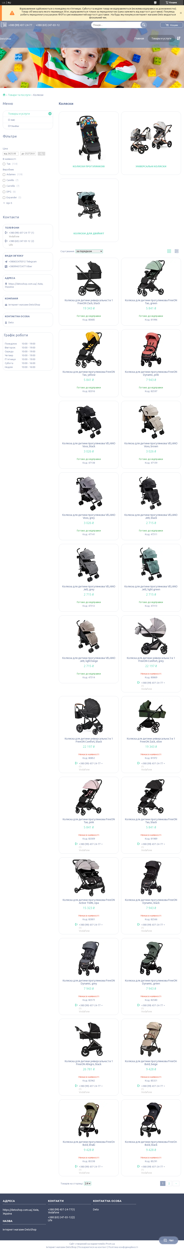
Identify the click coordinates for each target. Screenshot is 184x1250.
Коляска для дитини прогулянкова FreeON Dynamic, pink (151, 373)
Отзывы (13, 125)
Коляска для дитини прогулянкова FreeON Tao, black (151, 821)
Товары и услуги (161, 38)
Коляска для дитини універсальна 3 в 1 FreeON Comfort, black (89, 740)
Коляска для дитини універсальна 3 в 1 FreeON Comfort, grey (151, 659)
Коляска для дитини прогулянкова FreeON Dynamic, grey (89, 982)
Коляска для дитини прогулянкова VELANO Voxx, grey (88, 516)
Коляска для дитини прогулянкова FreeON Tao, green (151, 302)
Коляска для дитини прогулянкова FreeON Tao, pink (89, 821)
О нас (11, 119)
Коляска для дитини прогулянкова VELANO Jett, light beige (88, 659)
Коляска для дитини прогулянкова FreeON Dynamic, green (151, 982)
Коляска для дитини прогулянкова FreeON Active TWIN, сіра (89, 901)
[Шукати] (143, 25)
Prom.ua (110, 1244)
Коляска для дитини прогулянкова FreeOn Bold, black (151, 1143)
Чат (169, 1240)
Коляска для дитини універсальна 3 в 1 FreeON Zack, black (89, 302)
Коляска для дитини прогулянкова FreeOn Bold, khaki (89, 1143)
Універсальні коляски (151, 166)
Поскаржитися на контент (92, 1247)
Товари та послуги (19, 94)
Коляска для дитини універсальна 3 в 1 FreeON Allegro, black (89, 1063)
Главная (139, 38)
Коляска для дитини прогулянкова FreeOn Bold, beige (151, 1063)
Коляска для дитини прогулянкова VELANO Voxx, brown (150, 445)
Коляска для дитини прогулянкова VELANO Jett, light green (150, 588)
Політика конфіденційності (123, 1247)
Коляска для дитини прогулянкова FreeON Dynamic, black (151, 901)
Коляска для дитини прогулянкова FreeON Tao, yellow (89, 373)
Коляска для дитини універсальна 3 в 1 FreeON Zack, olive (151, 740)
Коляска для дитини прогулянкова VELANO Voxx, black (88, 445)
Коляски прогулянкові (89, 166)
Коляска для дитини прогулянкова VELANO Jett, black (150, 516)
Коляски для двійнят (88, 233)
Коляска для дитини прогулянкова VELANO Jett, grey (88, 588)
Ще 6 (9, 203)
